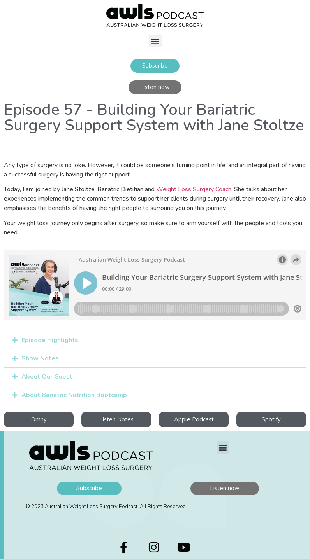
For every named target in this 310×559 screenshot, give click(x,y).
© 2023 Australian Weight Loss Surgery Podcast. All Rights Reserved (105, 506)
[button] (155, 41)
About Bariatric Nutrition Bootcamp (74, 395)
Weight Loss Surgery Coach (193, 189)
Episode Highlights (49, 340)
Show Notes (40, 358)
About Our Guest (46, 376)
